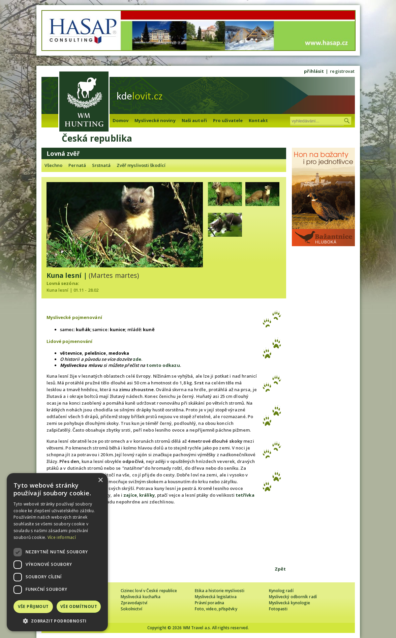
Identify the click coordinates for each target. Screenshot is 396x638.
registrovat (342, 71)
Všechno (53, 165)
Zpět (280, 569)
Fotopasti (278, 609)
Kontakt (258, 120)
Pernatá (77, 165)
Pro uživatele (228, 120)
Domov (121, 120)
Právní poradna (209, 603)
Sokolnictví (131, 609)
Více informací (62, 537)
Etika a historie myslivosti (220, 590)
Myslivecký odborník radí (293, 597)
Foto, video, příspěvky (216, 609)
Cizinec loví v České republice (149, 590)
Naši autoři (194, 120)
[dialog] (57, 552)
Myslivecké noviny (155, 120)
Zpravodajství (134, 603)
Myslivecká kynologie (289, 603)
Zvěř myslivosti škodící (141, 165)
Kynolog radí (281, 590)
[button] (57, 621)
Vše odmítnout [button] (78, 606)
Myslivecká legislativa (216, 597)
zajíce (130, 495)
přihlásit (314, 71)
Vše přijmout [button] (33, 606)
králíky (147, 495)
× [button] (100, 480)
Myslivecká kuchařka (141, 597)
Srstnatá (101, 165)
